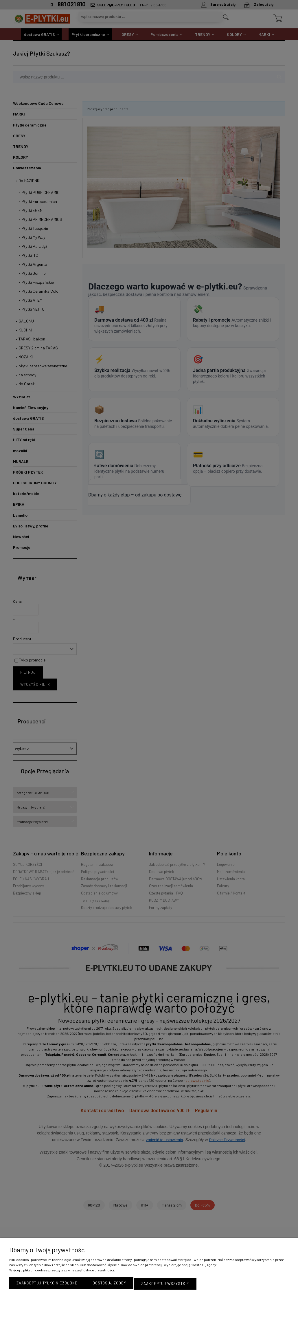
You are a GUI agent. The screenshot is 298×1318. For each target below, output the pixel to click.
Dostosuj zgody (109, 1284)
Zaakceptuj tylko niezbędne (47, 1284)
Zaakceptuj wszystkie (165, 1284)
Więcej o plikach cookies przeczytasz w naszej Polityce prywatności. (62, 1271)
